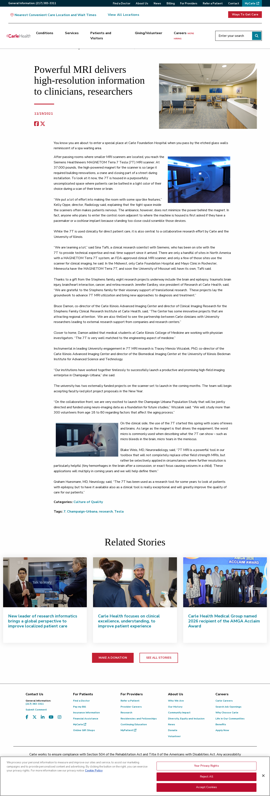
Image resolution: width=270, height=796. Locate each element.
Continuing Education (134, 724)
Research (126, 712)
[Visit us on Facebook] (27, 717)
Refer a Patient (130, 700)
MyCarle (79, 724)
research (106, 511)
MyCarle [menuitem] (250, 3)
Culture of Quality (88, 502)
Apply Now (222, 730)
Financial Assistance (85, 718)
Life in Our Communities (230, 718)
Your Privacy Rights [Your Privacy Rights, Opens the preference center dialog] (206, 766)
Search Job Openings (228, 706)
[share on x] (42, 124)
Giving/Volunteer (148, 33)
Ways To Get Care (245, 14)
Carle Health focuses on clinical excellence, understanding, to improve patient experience (129, 621)
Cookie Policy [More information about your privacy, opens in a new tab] (94, 770)
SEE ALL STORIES (158, 658)
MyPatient (128, 730)
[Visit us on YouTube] (51, 717)
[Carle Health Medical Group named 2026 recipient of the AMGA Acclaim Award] (225, 582)
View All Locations (123, 14)
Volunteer (174, 736)
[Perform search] (256, 36)
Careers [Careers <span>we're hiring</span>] (184, 35)
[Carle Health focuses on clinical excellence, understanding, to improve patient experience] (135, 582)
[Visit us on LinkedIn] (43, 717)
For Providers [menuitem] (188, 3)
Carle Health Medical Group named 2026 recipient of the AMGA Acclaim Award (224, 621)
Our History (175, 706)
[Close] (263, 775)
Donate (172, 730)
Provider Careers (131, 706)
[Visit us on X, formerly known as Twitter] (34, 717)
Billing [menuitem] (171, 3)
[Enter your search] (238, 36)
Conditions (44, 33)
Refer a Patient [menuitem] (213, 3)
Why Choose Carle (226, 712)
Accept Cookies (206, 787)
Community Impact (179, 712)
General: (32, 3)
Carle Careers (224, 700)
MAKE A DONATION (113, 658)
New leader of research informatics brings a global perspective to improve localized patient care (42, 621)
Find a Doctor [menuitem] (121, 3)
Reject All (206, 777)
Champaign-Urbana (82, 511)
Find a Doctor (81, 700)
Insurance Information (86, 712)
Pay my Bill (79, 706)
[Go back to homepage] (18, 35)
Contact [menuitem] (233, 3)
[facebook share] (36, 124)
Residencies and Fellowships (139, 718)
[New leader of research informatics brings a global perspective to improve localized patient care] (45, 582)
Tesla (119, 511)
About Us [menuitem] (142, 3)
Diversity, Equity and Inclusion (186, 718)
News (171, 724)
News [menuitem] (157, 3)
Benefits (220, 724)
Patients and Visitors (100, 36)
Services (72, 33)
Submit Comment (36, 709)
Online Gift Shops (84, 730)
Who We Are (176, 700)
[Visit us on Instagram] (59, 717)
